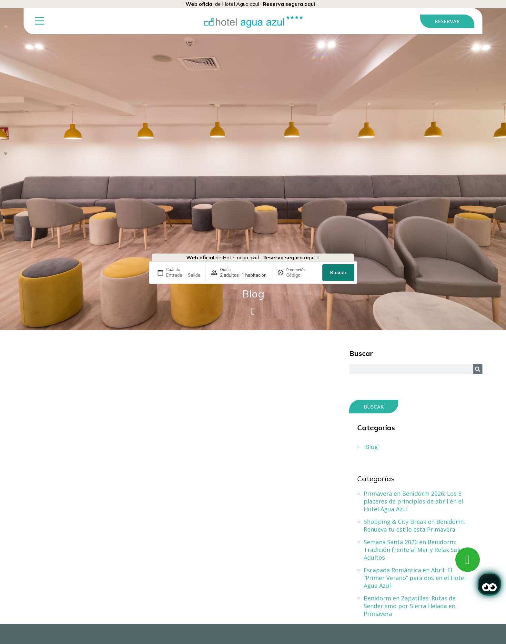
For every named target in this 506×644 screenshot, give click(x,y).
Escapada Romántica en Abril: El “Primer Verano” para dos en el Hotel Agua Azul (415, 577)
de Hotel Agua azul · (250, 4)
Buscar (338, 272)
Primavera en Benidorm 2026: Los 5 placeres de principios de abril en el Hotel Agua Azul (413, 501)
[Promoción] (301, 275)
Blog (371, 447)
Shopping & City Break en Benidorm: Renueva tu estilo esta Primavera (414, 525)
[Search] (477, 369)
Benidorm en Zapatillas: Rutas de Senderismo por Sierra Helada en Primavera (410, 606)
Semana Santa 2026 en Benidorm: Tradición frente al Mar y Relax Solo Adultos (413, 549)
